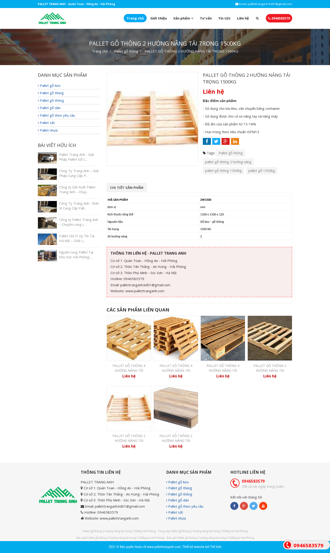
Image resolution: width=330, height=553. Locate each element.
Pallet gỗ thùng (51, 93)
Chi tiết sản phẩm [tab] (126, 187)
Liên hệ (243, 18)
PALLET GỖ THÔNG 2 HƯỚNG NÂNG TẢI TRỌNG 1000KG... (269, 370)
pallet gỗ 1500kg (261, 170)
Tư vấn (206, 18)
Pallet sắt (46, 122)
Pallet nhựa (48, 130)
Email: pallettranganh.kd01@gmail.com (263, 4)
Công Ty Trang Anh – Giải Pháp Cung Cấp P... (79, 173)
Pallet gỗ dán (49, 107)
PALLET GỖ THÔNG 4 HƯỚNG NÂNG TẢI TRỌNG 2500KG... (222, 370)
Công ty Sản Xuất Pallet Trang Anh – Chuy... (77, 189)
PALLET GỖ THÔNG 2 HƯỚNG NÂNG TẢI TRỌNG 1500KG (191, 51)
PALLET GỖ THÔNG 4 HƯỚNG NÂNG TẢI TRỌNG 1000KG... (129, 370)
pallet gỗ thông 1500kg (223, 170)
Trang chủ (135, 18)
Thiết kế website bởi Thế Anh (201, 547)
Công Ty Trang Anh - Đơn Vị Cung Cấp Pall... (79, 205)
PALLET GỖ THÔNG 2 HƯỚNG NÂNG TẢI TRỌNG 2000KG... (176, 441)
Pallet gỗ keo (49, 85)
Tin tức (224, 18)
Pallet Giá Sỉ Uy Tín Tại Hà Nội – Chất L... (76, 238)
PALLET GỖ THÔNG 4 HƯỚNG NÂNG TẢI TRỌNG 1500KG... (176, 370)
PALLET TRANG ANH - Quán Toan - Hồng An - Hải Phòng (76, 4)
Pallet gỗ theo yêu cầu (56, 115)
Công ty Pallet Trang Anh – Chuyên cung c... (78, 222)
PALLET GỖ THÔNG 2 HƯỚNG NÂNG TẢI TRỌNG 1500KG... (129, 441)
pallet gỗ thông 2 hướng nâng (228, 162)
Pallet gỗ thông (126, 51)
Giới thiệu (158, 18)
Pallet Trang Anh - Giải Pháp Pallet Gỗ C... (76, 157)
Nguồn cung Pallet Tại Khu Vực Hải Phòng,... (76, 254)
